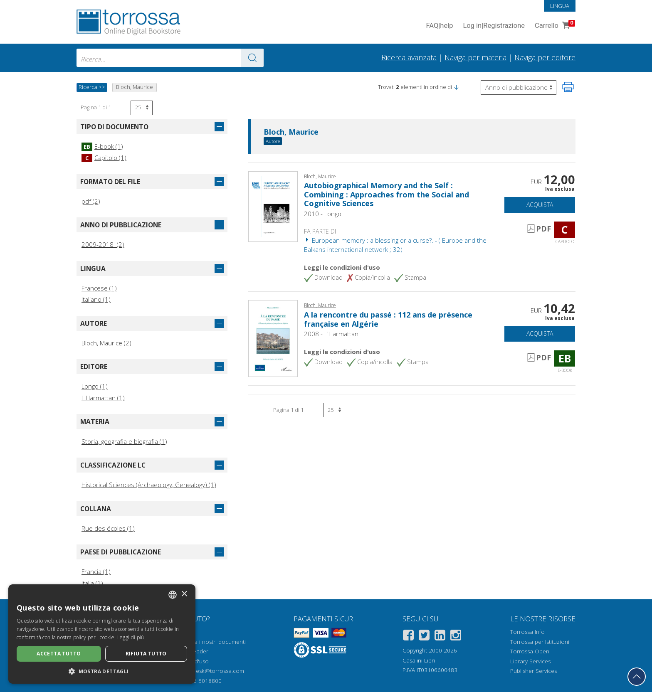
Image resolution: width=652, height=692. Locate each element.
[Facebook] (408, 636)
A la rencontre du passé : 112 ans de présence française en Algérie (388, 319)
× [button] (184, 594)
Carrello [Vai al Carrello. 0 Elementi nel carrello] (554, 26)
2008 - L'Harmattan (331, 334)
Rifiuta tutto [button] (146, 653)
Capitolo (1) (104, 157)
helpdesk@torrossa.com (212, 671)
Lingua (559, 6)
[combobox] (170, 58)
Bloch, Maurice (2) (106, 343)
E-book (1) (102, 146)
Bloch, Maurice (291, 132)
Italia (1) (92, 583)
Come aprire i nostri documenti (205, 641)
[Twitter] (424, 636)
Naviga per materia (475, 57)
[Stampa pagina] (568, 87)
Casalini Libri (419, 660)
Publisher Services (533, 671)
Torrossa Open (529, 651)
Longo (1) (95, 386)
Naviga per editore (544, 57)
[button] (456, 87)
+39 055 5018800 (198, 681)
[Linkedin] (440, 636)
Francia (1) (96, 571)
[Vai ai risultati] (252, 58)
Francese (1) (99, 288)
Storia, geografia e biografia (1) (124, 441)
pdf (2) (91, 201)
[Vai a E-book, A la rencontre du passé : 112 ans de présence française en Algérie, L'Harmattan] (273, 338)
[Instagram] (456, 636)
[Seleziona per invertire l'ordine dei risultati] (518, 87)
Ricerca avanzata (409, 57)
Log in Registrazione (494, 26)
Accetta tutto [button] (59, 653)
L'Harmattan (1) (103, 398)
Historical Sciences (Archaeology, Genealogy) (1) (149, 484)
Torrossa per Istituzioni (539, 641)
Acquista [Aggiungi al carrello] (539, 205)
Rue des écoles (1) (108, 528)
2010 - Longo (322, 213)
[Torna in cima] (636, 676)
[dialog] (101, 634)
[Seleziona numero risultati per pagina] (142, 108)
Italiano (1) (96, 299)
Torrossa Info (527, 631)
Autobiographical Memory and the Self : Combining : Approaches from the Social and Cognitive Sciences (386, 194)
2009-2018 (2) (103, 244)
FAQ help (439, 26)
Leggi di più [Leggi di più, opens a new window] (130, 637)
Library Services (530, 661)
